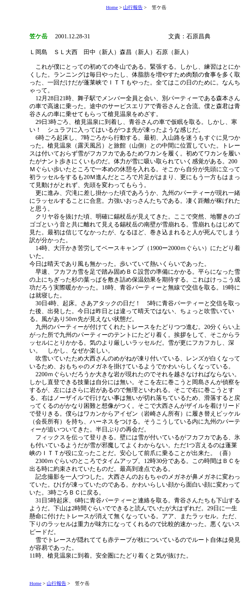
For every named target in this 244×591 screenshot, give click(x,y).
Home (112, 7)
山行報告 (133, 7)
